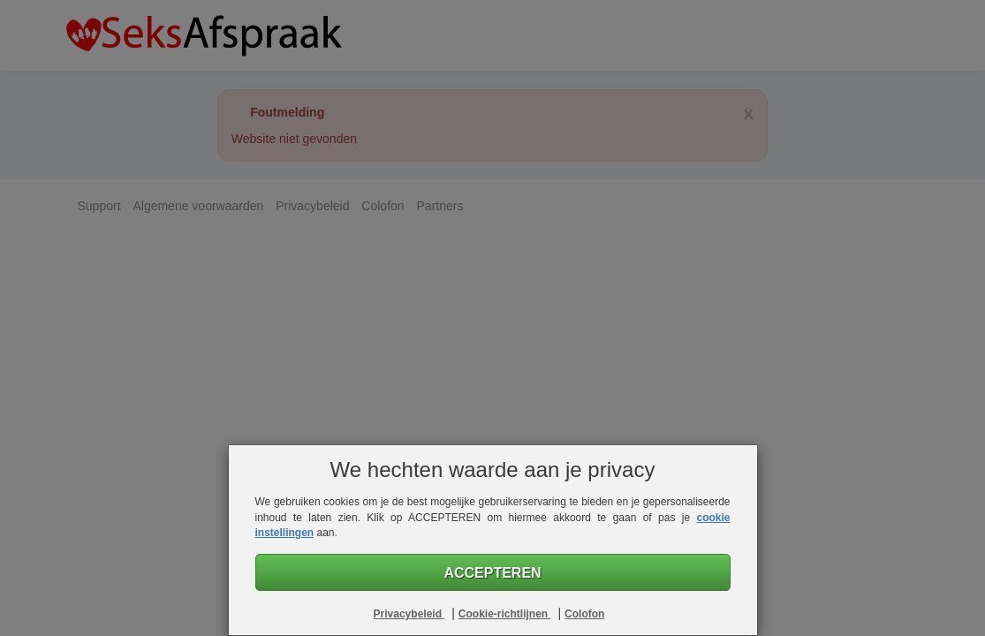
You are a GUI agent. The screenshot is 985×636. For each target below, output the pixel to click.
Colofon (584, 614)
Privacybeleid (409, 614)
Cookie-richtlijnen (504, 614)
